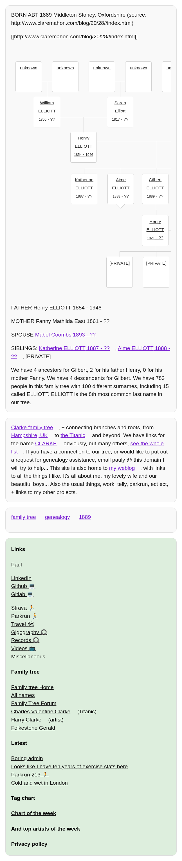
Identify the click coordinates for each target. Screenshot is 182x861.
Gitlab (18, 594)
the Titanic (72, 435)
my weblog (122, 468)
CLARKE (46, 443)
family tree (23, 517)
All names (23, 695)
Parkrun (20, 616)
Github (19, 586)
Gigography (25, 632)
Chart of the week (33, 813)
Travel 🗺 (22, 624)
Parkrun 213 (26, 775)
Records (21, 640)
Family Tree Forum (33, 703)
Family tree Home (32, 687)
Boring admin (27, 758)
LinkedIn (21, 578)
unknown (28, 67)
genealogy (57, 517)
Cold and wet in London (39, 783)
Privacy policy (29, 844)
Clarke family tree (32, 427)
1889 (85, 517)
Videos (19, 648)
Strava (18, 608)
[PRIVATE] (119, 263)
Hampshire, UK (29, 435)
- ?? (47, 110)
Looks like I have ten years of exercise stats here (69, 766)
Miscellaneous (28, 656)
